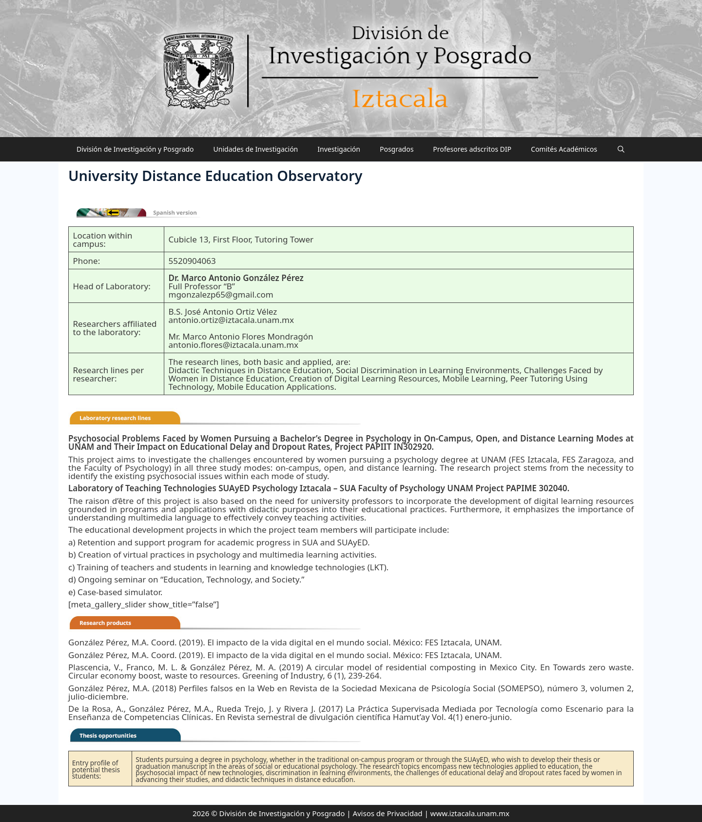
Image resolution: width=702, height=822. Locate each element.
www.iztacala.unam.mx (469, 813)
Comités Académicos (564, 149)
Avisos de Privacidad (387, 813)
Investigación (338, 149)
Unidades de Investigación (256, 149)
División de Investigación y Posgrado (135, 149)
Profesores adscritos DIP (472, 149)
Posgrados (396, 149)
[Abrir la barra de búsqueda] (621, 149)
